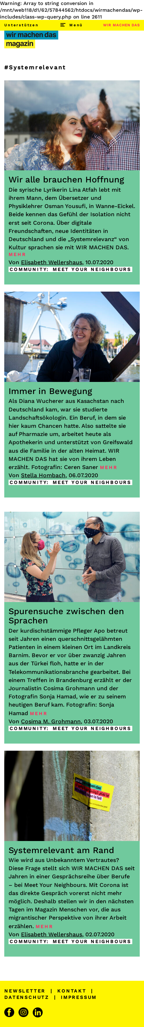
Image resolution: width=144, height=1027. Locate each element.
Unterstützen (21, 25)
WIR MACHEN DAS (121, 25)
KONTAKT (71, 991)
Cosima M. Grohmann (51, 721)
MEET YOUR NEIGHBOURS (92, 269)
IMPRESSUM (79, 997)
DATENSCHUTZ (26, 997)
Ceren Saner (81, 467)
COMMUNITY (28, 269)
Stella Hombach (43, 475)
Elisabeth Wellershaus (51, 262)
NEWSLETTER (25, 991)
